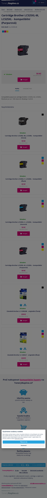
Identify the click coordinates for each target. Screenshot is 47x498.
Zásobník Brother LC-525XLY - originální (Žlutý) (23, 355)
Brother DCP (18, 9)
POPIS (17, 89)
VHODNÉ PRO (27, 89)
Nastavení (24, 445)
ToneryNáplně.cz (7, 485)
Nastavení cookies (30, 487)
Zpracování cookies (19, 438)
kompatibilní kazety (30, 379)
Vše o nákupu (23, 472)
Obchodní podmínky (36, 470)
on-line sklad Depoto (18, 487)
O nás (17, 470)
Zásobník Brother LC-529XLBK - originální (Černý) (23, 311)
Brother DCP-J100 (40, 9)
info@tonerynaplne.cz (38, 483)
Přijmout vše (23, 442)
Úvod (3, 9)
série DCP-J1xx (28, 9)
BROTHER (9, 9)
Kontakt (24, 470)
